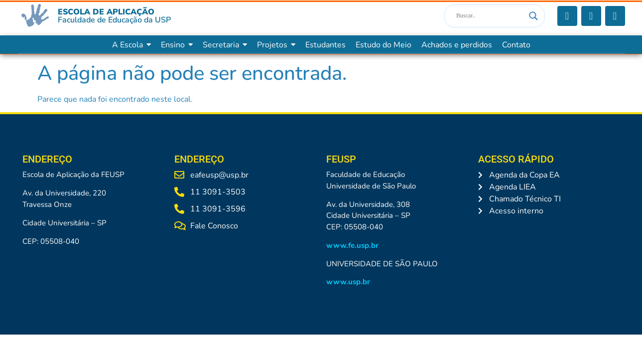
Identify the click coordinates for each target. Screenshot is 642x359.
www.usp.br (348, 282)
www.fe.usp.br (352, 245)
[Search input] (490, 16)
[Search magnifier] (533, 16)
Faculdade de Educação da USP (114, 19)
